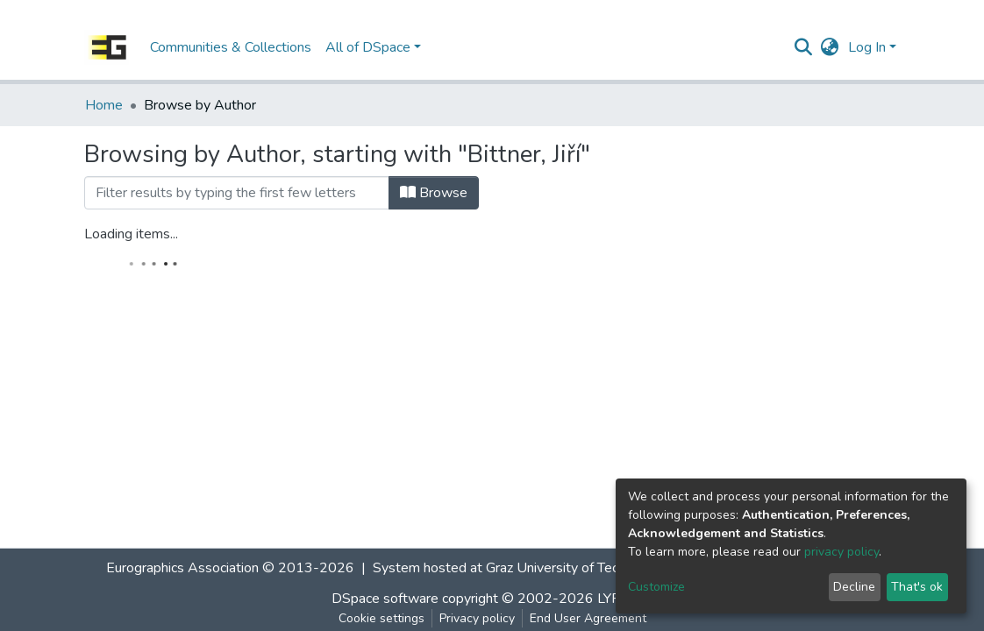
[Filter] (236, 192)
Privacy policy (477, 618)
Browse (433, 192)
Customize (656, 586)
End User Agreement (588, 618)
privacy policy (841, 551)
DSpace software (385, 598)
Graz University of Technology (576, 568)
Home (104, 105)
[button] (830, 47)
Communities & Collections (230, 47)
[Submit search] (804, 47)
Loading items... (131, 234)
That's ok (917, 586)
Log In (867, 47)
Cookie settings (381, 618)
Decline (854, 586)
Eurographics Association (182, 568)
